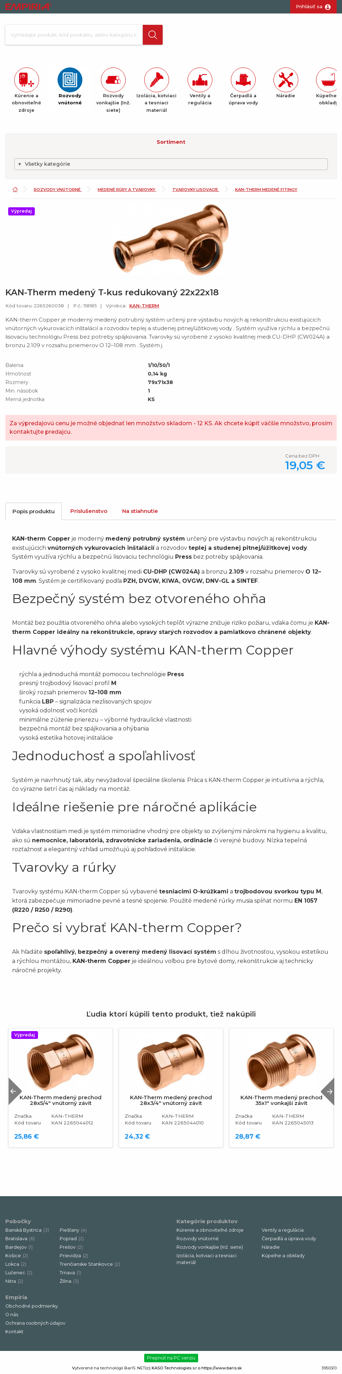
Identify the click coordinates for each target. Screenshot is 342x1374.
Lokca (15, 1264)
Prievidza (74, 1255)
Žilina (69, 1281)
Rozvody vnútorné (58, 189)
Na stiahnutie (140, 511)
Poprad (72, 1238)
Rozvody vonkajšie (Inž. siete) (210, 1247)
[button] (152, 35)
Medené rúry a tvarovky (127, 189)
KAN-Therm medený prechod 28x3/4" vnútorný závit (171, 1100)
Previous (15, 1091)
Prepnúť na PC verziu (171, 1358)
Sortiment (171, 142)
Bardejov (19, 1247)
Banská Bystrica (27, 1230)
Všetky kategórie (43, 164)
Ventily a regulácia (283, 1230)
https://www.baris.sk (221, 1367)
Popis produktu (33, 511)
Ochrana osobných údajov (35, 1323)
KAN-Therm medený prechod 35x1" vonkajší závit (281, 1100)
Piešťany (73, 1230)
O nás (11, 1314)
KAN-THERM (144, 305)
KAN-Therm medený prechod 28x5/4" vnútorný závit (61, 1100)
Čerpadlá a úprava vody (289, 1238)
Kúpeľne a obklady (283, 1255)
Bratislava (20, 1238)
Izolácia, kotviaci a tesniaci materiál (207, 1259)
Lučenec (18, 1272)
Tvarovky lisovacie (195, 189)
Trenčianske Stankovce (90, 1264)
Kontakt (14, 1331)
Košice (16, 1255)
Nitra (14, 1281)
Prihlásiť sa (309, 6)
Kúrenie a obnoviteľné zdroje (210, 1230)
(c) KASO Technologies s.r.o (172, 1367)
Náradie (271, 1247)
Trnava (70, 1272)
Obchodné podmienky (31, 1306)
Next (327, 1091)
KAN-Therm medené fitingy (266, 189)
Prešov (71, 1247)
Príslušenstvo (88, 511)
